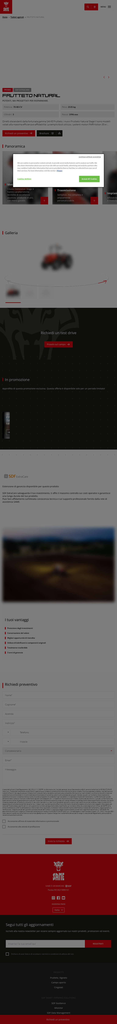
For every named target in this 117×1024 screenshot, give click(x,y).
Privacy (59, 209)
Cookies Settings (24, 217)
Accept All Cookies (89, 217)
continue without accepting (90, 195)
